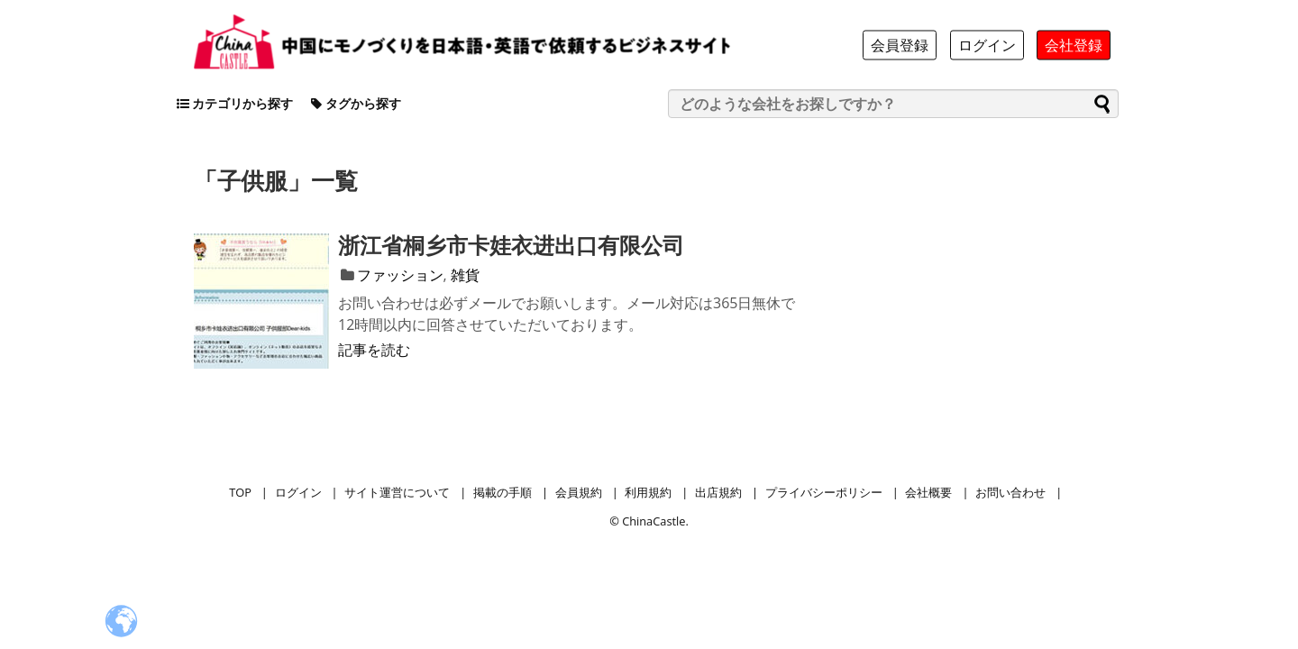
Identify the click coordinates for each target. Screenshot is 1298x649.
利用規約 (648, 492)
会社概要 (928, 492)
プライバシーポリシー (823, 492)
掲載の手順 (502, 492)
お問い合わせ (1010, 492)
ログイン (298, 492)
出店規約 (718, 492)
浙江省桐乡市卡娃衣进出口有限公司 (511, 245)
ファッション (400, 275)
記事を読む (374, 350)
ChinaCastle (653, 521)
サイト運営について (397, 492)
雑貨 (465, 275)
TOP (240, 492)
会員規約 (578, 492)
